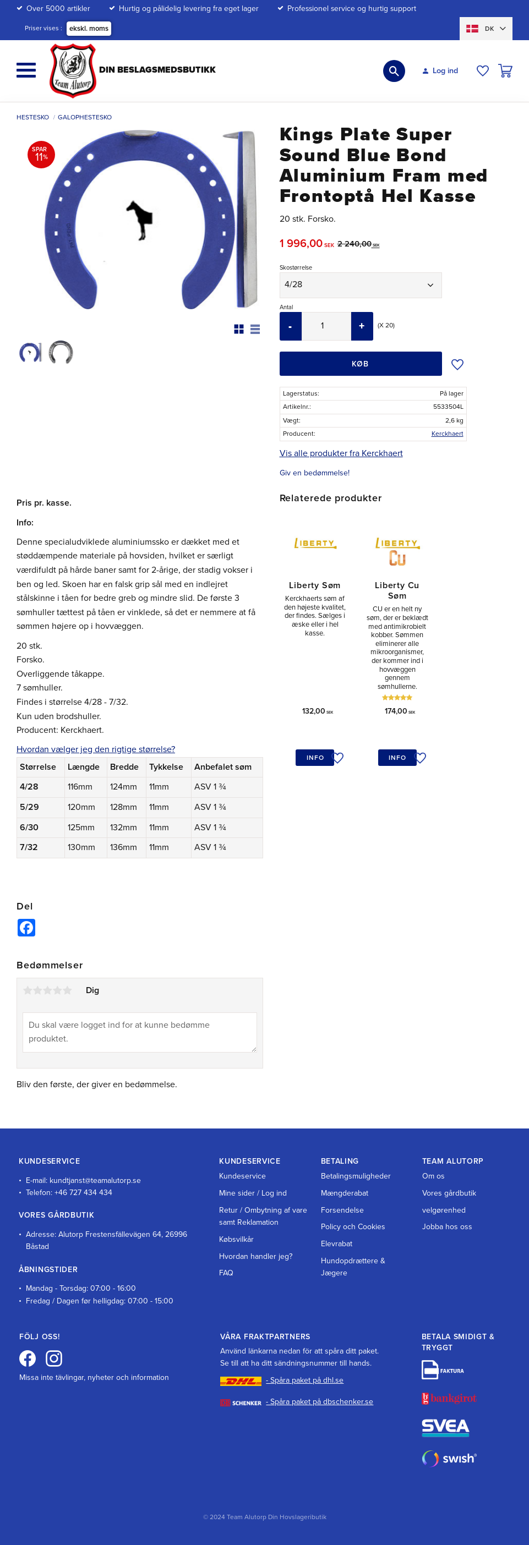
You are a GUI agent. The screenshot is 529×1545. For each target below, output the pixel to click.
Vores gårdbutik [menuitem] (449, 1193)
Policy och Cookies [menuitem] (353, 1226)
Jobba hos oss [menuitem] (447, 1226)
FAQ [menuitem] (226, 1273)
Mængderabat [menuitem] (344, 1193)
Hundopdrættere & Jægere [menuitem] (353, 1267)
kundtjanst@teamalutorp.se (95, 1180)
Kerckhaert (447, 433)
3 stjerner (47, 990)
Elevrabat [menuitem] (336, 1243)
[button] (26, 70)
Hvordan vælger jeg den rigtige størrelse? (96, 749)
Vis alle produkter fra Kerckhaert (341, 453)
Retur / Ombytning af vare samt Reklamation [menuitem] (263, 1216)
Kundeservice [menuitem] (242, 1176)
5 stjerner (67, 990)
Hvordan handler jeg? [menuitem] (255, 1256)
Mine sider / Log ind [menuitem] (253, 1193)
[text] (308, 245)
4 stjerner (57, 990)
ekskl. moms (88, 28)
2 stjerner (37, 990)
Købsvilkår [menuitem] (236, 1239)
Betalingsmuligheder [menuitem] (356, 1176)
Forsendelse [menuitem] (342, 1210)
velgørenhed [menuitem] (444, 1210)
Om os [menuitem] (433, 1176)
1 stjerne (27, 990)
